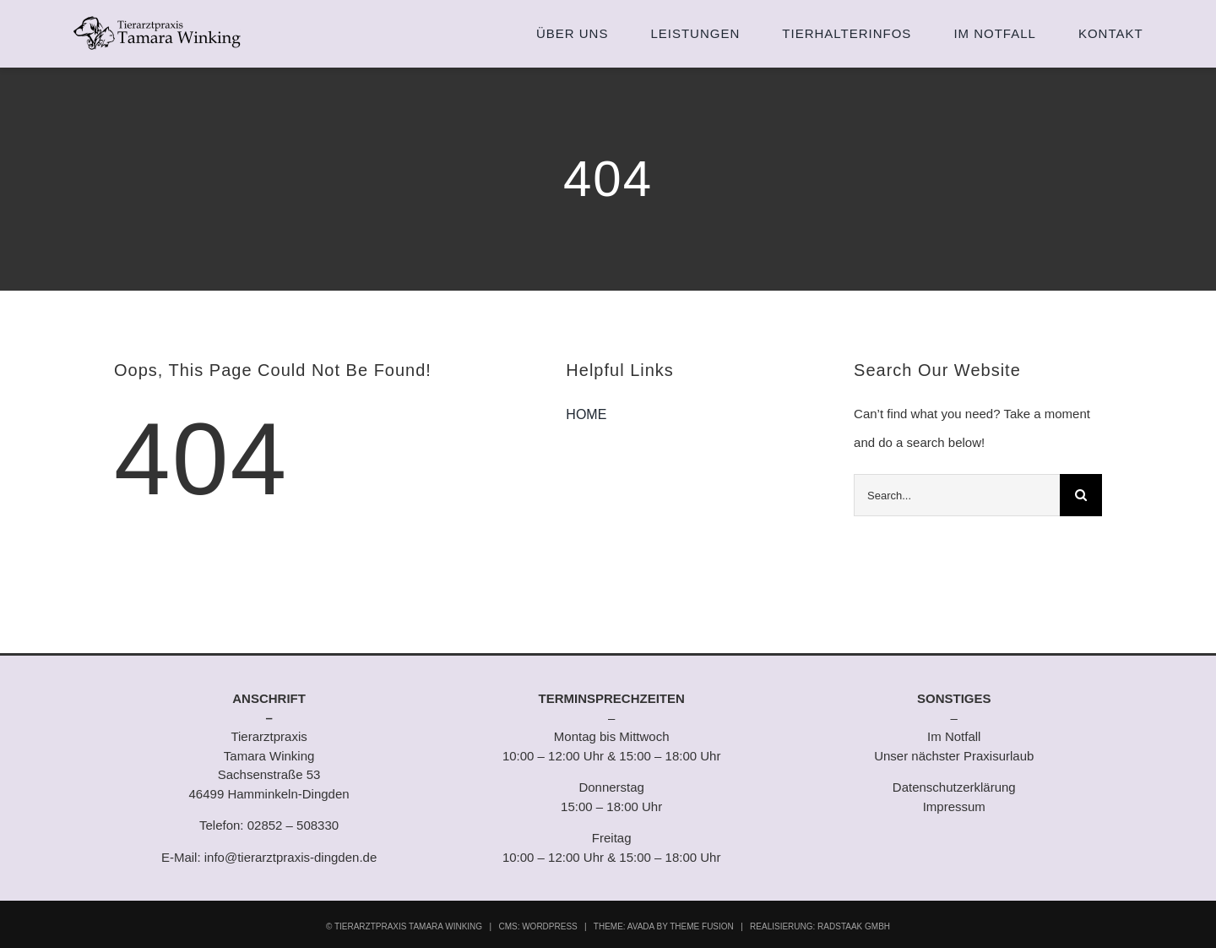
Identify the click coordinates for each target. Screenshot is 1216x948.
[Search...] (957, 495)
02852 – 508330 (293, 825)
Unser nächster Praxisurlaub (954, 756)
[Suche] (1081, 495)
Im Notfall (953, 736)
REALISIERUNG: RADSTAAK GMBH (820, 926)
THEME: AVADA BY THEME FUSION (664, 926)
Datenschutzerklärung (954, 787)
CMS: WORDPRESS (537, 926)
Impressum (954, 806)
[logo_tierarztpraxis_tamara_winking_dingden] (157, 15)
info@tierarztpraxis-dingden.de (290, 857)
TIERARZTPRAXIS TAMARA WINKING (408, 926)
